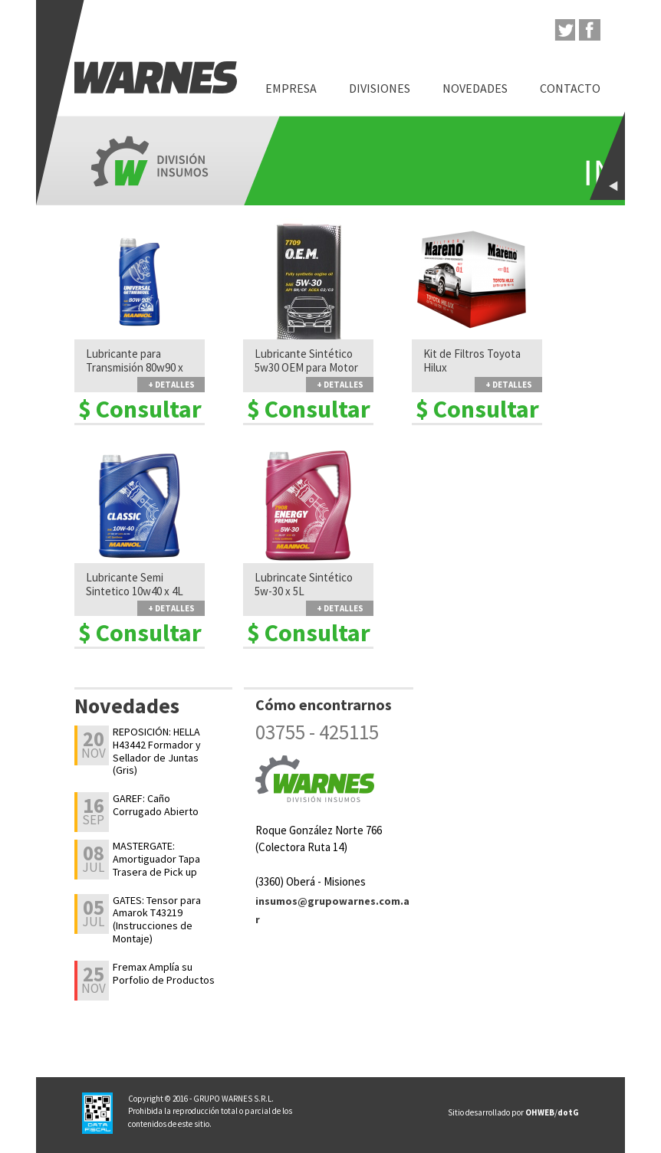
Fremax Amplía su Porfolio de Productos (164, 974)
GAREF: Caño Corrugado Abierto (156, 805)
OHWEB (539, 1112)
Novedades (475, 88)
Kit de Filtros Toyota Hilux (472, 361)
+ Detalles (171, 384)
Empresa (291, 88)
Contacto (570, 88)
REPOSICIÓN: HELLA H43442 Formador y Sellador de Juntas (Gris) (157, 751)
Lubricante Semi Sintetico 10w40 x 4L (134, 584)
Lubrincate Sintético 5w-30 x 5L (304, 584)
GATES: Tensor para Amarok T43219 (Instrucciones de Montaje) (157, 919)
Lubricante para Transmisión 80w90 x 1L (134, 367)
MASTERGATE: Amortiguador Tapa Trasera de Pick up (156, 859)
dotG (568, 1112)
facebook (589, 30)
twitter (564, 30)
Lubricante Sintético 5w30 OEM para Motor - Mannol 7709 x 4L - (306, 367)
